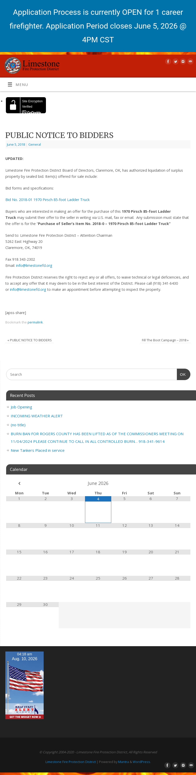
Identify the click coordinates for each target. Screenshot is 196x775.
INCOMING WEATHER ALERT (37, 415)
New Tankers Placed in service (38, 450)
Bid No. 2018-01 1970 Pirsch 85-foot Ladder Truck (47, 199)
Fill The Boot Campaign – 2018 (165, 340)
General (34, 144)
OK (181, 374)
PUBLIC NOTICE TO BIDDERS (29, 340)
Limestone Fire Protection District (70, 761)
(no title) (18, 424)
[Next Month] (177, 483)
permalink (35, 322)
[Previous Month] (19, 483)
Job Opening (21, 406)
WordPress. (142, 761)
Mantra (123, 761)
